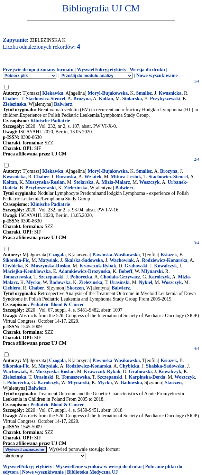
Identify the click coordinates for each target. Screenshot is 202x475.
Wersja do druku (147, 69)
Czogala (57, 254)
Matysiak (48, 260)
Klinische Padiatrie (50, 120)
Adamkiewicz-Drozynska (84, 271)
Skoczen (75, 288)
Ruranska (66, 176)
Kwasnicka (170, 93)
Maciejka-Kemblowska (26, 271)
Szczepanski (50, 276)
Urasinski (120, 282)
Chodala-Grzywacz (120, 276)
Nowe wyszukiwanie (157, 75)
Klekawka (52, 93)
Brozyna (82, 98)
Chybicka (13, 265)
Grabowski (136, 265)
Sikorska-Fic (16, 260)
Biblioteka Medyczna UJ (92, 472)
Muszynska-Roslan (45, 182)
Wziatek (93, 176)
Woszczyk (149, 182)
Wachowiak (122, 260)
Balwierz (63, 104)
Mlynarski (152, 271)
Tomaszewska (17, 276)
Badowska (60, 282)
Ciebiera (11, 288)
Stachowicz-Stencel (45, 98)
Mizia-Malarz (116, 182)
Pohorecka (81, 276)
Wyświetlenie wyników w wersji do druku (99, 466)
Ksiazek (168, 254)
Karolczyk (159, 276)
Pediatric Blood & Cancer (57, 304)
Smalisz (144, 93)
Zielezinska (14, 104)
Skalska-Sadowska (83, 260)
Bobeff (125, 271)
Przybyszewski (165, 98)
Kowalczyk (165, 265)
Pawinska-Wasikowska (116, 254)
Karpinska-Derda (147, 377)
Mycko (33, 282)
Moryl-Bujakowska (108, 93)
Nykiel (145, 282)
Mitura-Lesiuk (126, 176)
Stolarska (132, 98)
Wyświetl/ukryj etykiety (101, 69)
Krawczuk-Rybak (98, 265)
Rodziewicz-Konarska (164, 260)
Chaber (10, 98)
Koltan (106, 98)
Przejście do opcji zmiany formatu (38, 69)
